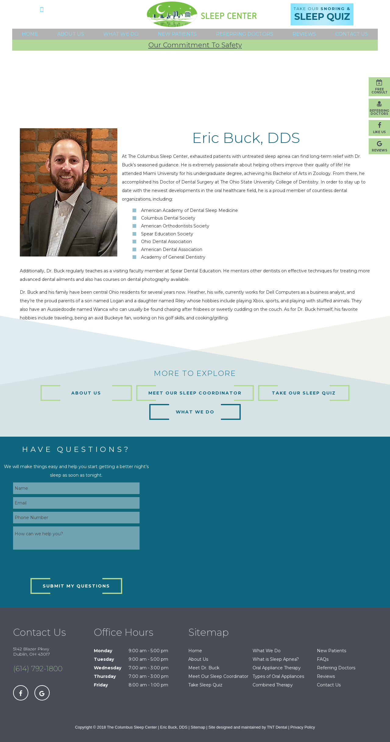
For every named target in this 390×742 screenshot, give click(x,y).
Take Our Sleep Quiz (304, 393)
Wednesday (107, 668)
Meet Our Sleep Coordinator (195, 393)
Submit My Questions (76, 586)
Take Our (322, 14)
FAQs (322, 659)
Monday (103, 650)
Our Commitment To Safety (195, 45)
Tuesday (104, 659)
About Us (70, 34)
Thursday (105, 676)
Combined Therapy (273, 685)
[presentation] (59, 565)
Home (30, 34)
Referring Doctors (244, 34)
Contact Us (351, 34)
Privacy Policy (302, 727)
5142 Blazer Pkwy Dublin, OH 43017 (75, 19)
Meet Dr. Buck (203, 668)
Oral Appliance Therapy (277, 668)
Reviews (304, 34)
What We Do (121, 34)
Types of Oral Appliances (278, 676)
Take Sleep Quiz (205, 685)
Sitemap (198, 727)
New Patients (177, 34)
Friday (101, 685)
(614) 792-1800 (75, 9)
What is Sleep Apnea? (276, 659)
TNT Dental (277, 727)
